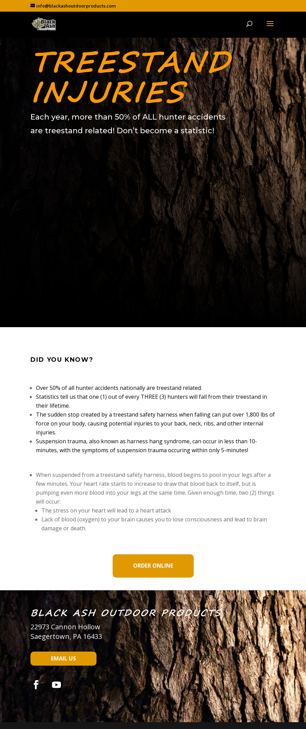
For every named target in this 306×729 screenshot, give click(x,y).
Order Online (153, 565)
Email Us (63, 658)
